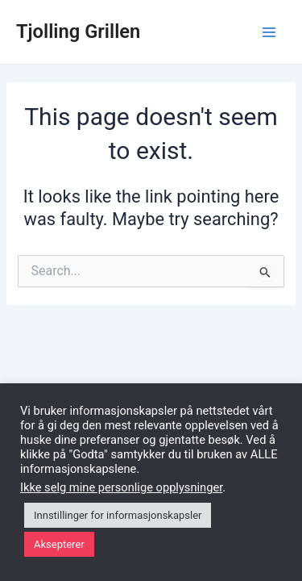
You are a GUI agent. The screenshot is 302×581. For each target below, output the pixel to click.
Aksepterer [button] (59, 544)
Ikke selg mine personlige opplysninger (121, 487)
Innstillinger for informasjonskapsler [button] (117, 515)
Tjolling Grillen (78, 31)
